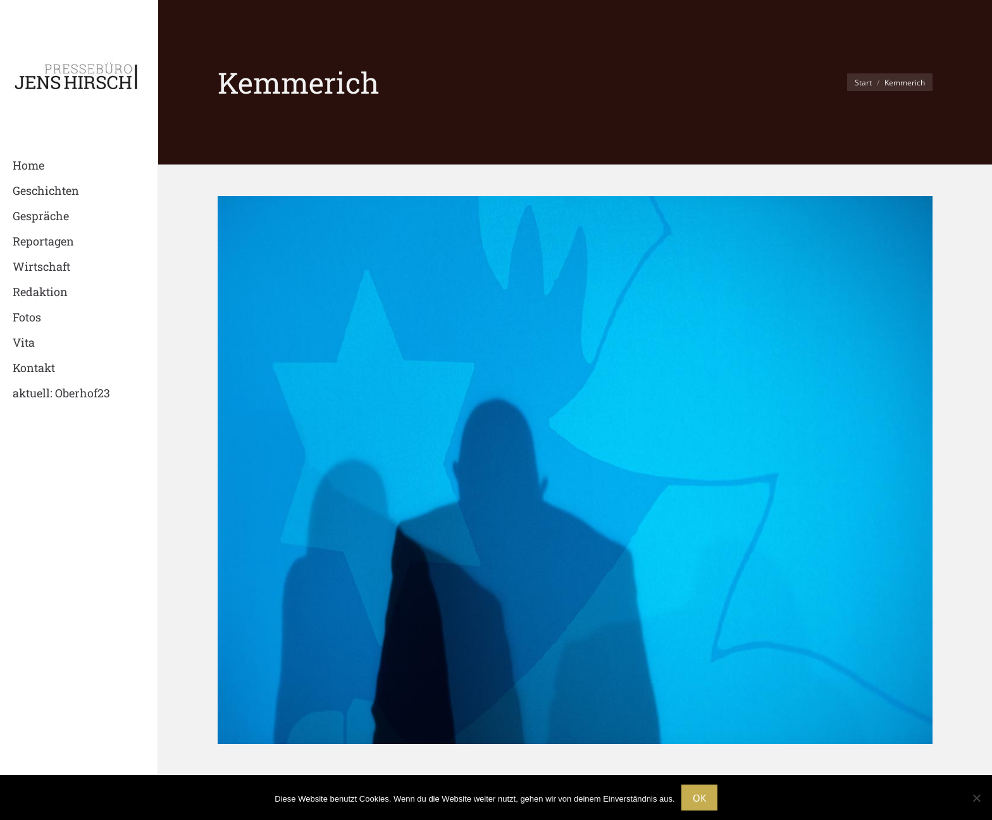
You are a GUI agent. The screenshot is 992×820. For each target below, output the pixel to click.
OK (699, 798)
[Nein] (976, 798)
